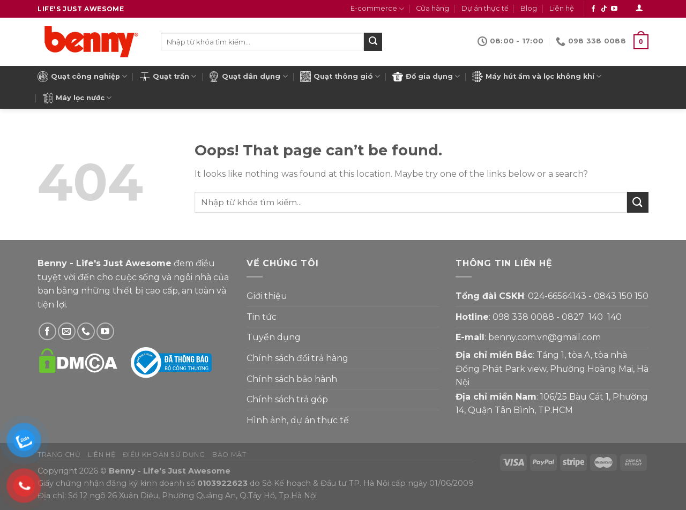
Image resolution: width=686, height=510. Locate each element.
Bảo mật (229, 455)
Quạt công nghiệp (82, 76)
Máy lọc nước (76, 98)
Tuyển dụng (274, 337)
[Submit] (373, 42)
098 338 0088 (523, 317)
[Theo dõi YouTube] (614, 9)
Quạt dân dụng (247, 76)
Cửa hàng (432, 8)
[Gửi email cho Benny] (67, 331)
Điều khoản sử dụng (164, 455)
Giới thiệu (267, 296)
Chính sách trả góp (287, 399)
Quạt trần (167, 76)
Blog (528, 8)
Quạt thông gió (340, 76)
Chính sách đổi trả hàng (297, 358)
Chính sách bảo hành (292, 379)
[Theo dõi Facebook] (593, 9)
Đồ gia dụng (426, 76)
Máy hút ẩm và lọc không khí (536, 76)
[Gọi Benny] (86, 331)
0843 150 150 (621, 296)
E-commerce (377, 9)
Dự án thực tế (485, 8)
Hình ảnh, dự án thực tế (298, 420)
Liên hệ (561, 8)
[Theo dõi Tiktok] (604, 9)
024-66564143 (557, 296)
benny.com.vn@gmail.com (544, 337)
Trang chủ (59, 455)
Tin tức (262, 317)
